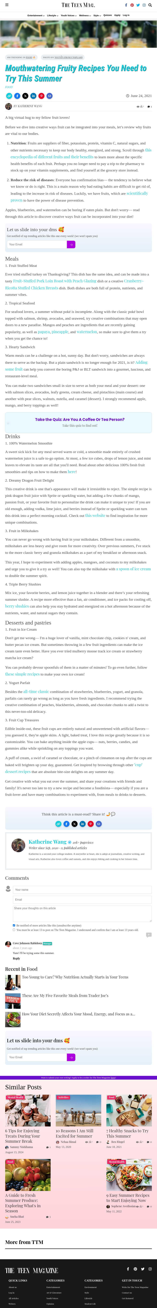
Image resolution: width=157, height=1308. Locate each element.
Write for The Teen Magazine (135, 1279)
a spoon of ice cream (133, 568)
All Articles (14, 1291)
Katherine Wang (30, 106)
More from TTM (24, 1234)
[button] (9, 96)
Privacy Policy (15, 1302)
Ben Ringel (118, 1141)
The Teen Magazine (31, 1264)
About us (13, 1279)
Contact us (127, 1285)
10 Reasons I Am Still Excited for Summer (73, 1133)
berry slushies (17, 606)
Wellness (89, 1302)
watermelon (87, 331)
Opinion (50, 1296)
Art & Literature (54, 1285)
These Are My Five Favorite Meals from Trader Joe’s (65, 995)
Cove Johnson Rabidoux (27, 943)
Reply (16, 958)
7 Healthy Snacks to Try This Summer (126, 1133)
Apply (117, 15)
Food (29, 57)
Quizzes (107, 15)
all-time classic (36, 691)
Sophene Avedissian (123, 1204)
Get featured (127, 1291)
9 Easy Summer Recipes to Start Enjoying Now (128, 1196)
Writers (12, 1296)
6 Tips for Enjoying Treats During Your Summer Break (26, 1135)
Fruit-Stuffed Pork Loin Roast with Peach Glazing (54, 280)
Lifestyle (88, 1291)
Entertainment (53, 1279)
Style (87, 1285)
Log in (126, 15)
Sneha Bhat (17, 1209)
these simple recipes (22, 673)
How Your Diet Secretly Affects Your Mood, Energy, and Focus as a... (78, 1013)
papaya (44, 331)
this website (95, 515)
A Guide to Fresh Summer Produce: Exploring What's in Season (27, 1198)
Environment (91, 1279)
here (71, 471)
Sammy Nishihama (21, 1146)
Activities (50, 1302)
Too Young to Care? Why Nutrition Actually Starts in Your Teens (75, 977)
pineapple (60, 331)
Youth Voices (52, 1291)
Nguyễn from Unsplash (69, 57)
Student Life (90, 1296)
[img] (7, 6)
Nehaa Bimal (68, 1141)
